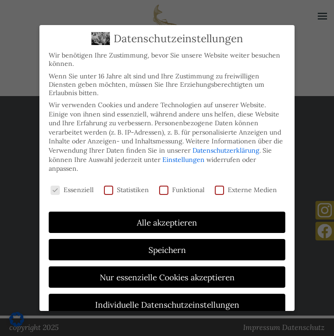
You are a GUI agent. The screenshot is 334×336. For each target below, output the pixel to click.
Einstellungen (183, 157)
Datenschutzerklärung (226, 148)
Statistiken (126, 187)
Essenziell (72, 187)
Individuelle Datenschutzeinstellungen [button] (167, 302)
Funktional (182, 187)
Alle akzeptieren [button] (167, 220)
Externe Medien (246, 187)
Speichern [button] (167, 247)
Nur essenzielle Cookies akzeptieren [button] (167, 275)
